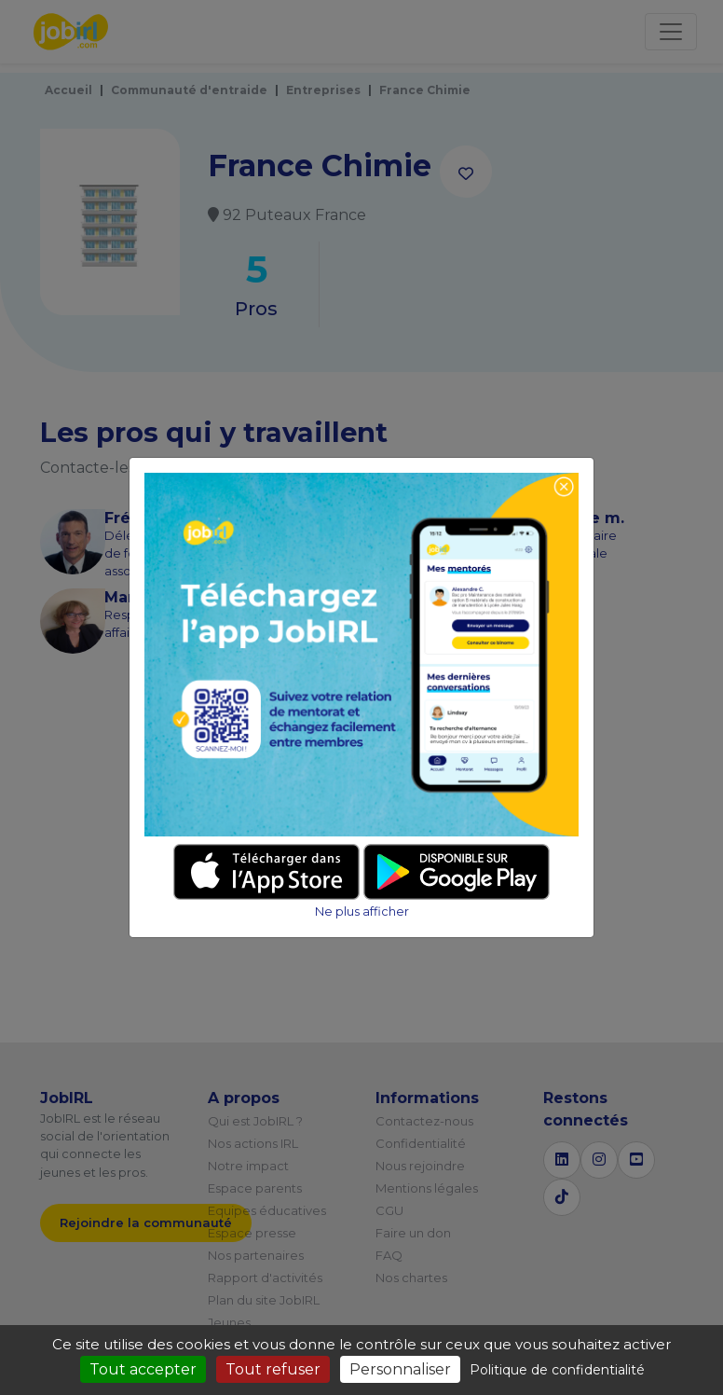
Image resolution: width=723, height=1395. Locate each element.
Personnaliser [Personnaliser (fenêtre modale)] (400, 1369)
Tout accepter (143, 1369)
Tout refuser (273, 1369)
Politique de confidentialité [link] (557, 1369)
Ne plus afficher (362, 911)
